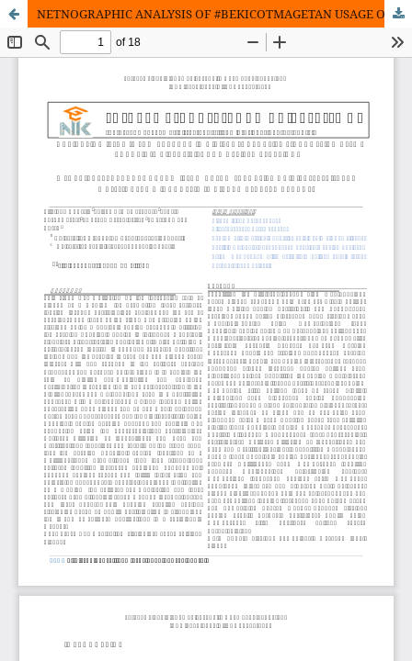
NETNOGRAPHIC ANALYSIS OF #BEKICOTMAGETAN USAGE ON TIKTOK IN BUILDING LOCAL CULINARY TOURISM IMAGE (224, 14)
